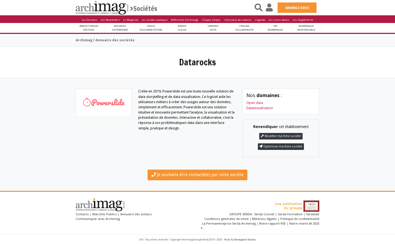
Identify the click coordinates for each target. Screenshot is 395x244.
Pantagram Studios (245, 239)
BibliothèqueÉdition (89, 27)
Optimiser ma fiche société (280, 146)
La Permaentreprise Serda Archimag (229, 223)
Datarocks (197, 62)
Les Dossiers (89, 19)
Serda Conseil (264, 214)
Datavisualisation (259, 108)
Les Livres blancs (279, 19)
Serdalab (312, 214)
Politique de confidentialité (299, 219)
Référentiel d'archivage (184, 19)
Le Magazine (131, 19)
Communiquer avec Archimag (98, 219)
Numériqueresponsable (306, 27)
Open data (254, 103)
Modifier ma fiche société (281, 136)
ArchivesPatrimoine (120, 27)
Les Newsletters (110, 19)
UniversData (213, 27)
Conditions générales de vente (226, 219)
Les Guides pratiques (155, 19)
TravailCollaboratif (244, 27)
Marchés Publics (104, 214)
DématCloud (182, 27)
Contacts (82, 214)
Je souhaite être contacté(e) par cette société (197, 174)
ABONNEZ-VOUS (297, 7)
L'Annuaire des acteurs (238, 19)
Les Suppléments (303, 19)
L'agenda (260, 19)
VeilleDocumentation (151, 27)
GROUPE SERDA (241, 214)
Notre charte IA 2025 (304, 223)
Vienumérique (275, 27)
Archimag (84, 40)
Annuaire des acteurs (136, 214)
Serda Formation (290, 214)
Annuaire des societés (115, 40)
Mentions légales (264, 219)
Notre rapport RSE (272, 223)
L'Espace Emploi (211, 19)
